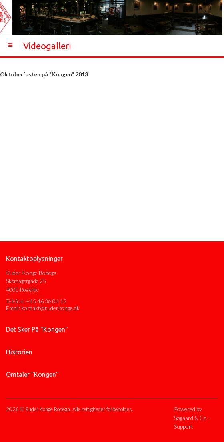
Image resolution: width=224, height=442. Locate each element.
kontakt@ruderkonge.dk (50, 308)
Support (183, 426)
